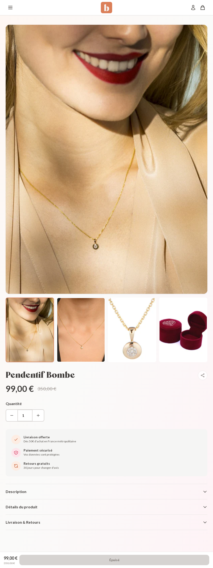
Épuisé (114, 560)
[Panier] (202, 7)
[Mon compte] (193, 7)
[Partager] (202, 375)
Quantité (14, 403)
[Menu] (10, 7)
